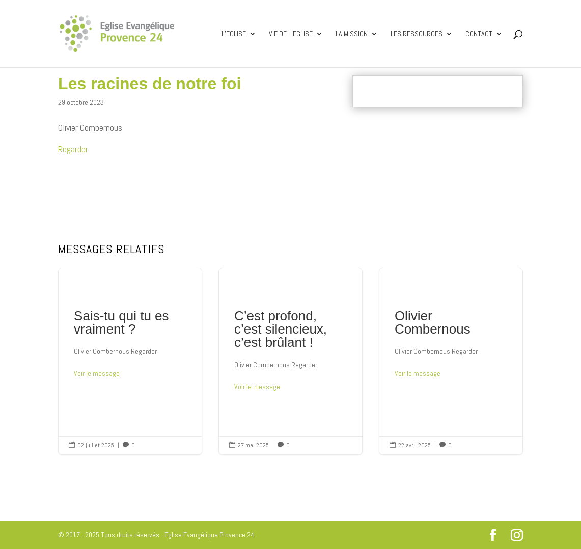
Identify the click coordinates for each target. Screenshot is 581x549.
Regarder (73, 149)
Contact (478, 34)
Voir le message (97, 373)
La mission (352, 34)
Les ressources (416, 34)
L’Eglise (234, 34)
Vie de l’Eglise (291, 34)
